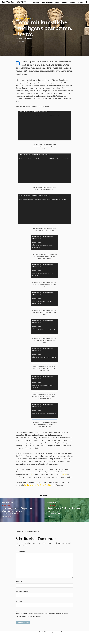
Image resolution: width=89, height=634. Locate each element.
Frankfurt (48, 485)
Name (19, 582)
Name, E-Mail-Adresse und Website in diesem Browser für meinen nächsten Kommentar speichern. (42, 615)
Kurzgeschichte (47, 2)
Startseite (36, 2)
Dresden (33, 485)
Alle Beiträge (20, 18)
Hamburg (40, 485)
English (72, 2)
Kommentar (21, 551)
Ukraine (32, 475)
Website (19, 601)
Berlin (26, 485)
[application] (44, 125)
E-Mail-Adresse (22, 591)
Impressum (81, 2)
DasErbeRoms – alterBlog (13, 2)
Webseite (63, 475)
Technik (27, 18)
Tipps (32, 18)
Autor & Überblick (61, 2)
